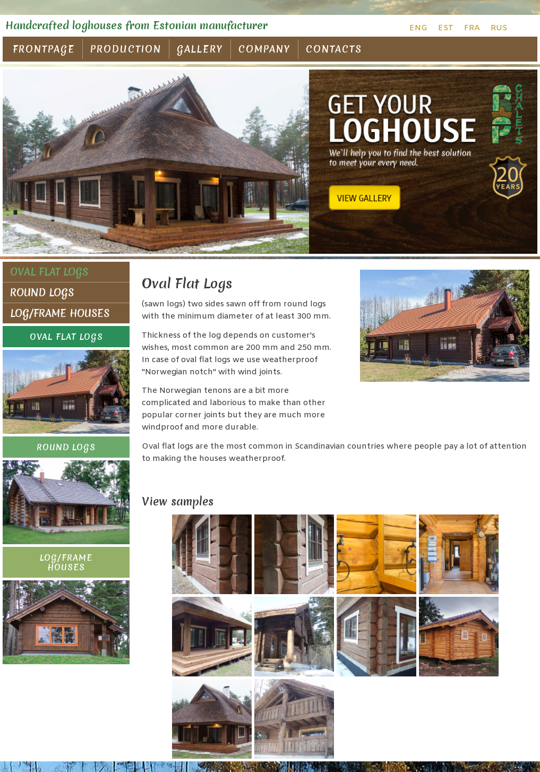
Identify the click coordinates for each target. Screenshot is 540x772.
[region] (270, 162)
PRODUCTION (125, 49)
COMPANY (264, 49)
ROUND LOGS (42, 292)
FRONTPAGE (44, 49)
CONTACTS (334, 49)
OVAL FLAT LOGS (49, 272)
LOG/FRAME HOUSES (59, 313)
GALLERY (200, 49)
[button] (66, 336)
